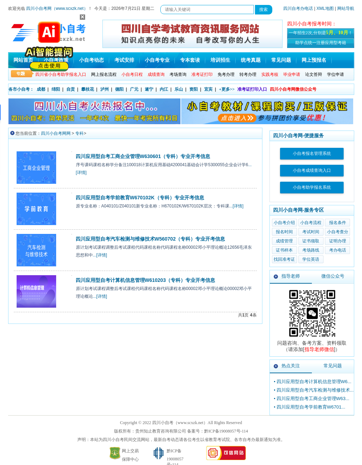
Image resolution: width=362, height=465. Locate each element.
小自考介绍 (284, 222)
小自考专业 (157, 60)
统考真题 (251, 60)
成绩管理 (284, 240)
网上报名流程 (104, 74)
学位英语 (310, 259)
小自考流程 (310, 222)
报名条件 (337, 222)
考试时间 (310, 231)
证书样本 (284, 250)
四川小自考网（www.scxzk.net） (57, 8)
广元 (134, 89)
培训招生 (220, 60)
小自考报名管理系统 (312, 153)
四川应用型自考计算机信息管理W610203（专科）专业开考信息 (145, 280)
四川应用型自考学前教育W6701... (311, 407)
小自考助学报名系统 (312, 187)
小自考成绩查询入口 (312, 170)
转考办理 (247, 74)
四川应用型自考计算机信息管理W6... (314, 381)
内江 (164, 89)
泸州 (104, 89)
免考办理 (226, 74)
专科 (79, 133)
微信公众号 (332, 276)
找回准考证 (284, 259)
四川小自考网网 (56, 133)
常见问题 (281, 60)
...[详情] (236, 206)
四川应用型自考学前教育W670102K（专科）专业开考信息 (140, 197)
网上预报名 (314, 60)
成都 (41, 89)
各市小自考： (21, 89)
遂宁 (149, 89)
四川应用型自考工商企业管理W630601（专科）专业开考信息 (143, 156)
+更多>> (227, 89)
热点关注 (290, 365)
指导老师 (290, 276)
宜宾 (208, 89)
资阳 (193, 89)
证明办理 (337, 240)
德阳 (119, 89)
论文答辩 (313, 74)
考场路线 (310, 250)
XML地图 (325, 8)
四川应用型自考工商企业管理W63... (313, 398)
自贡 (70, 89)
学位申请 (335, 74)
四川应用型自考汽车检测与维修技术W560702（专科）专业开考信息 (150, 239)
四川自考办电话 (298, 8)
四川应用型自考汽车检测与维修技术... (315, 390)
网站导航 (345, 8)
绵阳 (56, 89)
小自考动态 (91, 60)
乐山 (178, 89)
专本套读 (190, 60)
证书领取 (310, 240)
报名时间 (284, 231)
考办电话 (337, 250)
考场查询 (178, 74)
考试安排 (124, 60)
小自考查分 (337, 231)
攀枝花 (87, 89)
